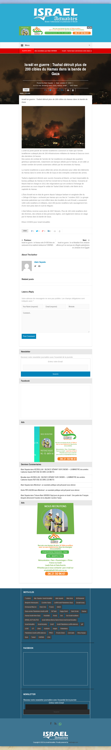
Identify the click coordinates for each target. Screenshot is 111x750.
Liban (39, 629)
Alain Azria (70, 598)
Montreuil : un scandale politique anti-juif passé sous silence (55, 485)
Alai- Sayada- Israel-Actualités (43, 598)
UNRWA (41, 637)
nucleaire (47, 629)
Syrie (26, 637)
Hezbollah (47, 616)
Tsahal (33, 637)
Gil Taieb (54, 611)
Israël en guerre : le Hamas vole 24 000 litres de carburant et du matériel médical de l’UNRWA (39, 242)
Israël (65, 85)
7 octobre (28, 598)
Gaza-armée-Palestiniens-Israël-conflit (36, 611)
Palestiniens (64, 629)
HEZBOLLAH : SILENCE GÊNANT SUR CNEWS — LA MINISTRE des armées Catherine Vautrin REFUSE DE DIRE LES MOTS (53, 478)
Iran (61, 616)
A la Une (38, 85)
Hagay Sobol (64, 611)
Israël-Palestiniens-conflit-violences (67, 624)
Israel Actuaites (42, 624)
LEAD (27, 629)
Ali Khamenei (80, 598)
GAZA (59, 607)
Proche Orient (60, 633)
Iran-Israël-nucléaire (72, 616)
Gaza (55, 85)
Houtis (55, 616)
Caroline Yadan (46, 603)
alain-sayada (59, 598)
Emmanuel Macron (30, 607)
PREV (51, 633)
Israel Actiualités (29, 624)
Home (21, 93)
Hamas (59, 85)
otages (55, 629)
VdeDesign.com (73, 742)
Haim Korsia (74, 611)
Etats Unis (43, 607)
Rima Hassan (82, 633)
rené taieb (71, 633)
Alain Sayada (48, 83)
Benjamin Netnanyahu (31, 603)
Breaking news (47, 85)
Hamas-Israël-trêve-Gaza (32, 616)
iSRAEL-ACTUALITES (32, 620)
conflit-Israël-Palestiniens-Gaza (63, 603)
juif (82, 624)
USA (48, 637)
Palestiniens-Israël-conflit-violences (35, 633)
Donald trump (80, 603)
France (51, 607)
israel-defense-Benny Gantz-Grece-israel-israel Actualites (59, 620)
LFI (33, 629)
